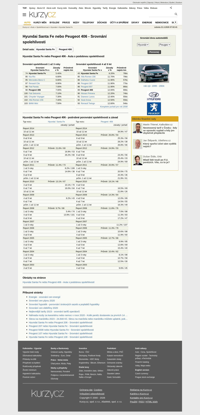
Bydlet (172, 2)
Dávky (135, 22)
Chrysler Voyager (36, 96)
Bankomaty (63, 348)
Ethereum (101, 363)
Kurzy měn (62, 8)
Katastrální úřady (114, 359)
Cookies (98, 389)
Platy (69, 363)
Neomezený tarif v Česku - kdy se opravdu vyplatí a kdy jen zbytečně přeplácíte (160, 145)
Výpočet (37, 348)
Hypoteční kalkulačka (31, 373)
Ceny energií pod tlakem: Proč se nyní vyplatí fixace (160, 128)
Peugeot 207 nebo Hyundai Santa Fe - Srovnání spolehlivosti (60, 326)
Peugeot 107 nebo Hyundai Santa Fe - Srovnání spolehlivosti (60, 333)
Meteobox (164, 2)
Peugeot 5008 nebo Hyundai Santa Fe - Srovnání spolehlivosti (61, 329)
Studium (179, 2)
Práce (139, 8)
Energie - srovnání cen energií (44, 297)
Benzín (93, 374)
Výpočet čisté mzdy (31, 352)
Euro (63, 356)
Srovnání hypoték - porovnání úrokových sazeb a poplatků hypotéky (64, 304)
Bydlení (54, 22)
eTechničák (146, 358)
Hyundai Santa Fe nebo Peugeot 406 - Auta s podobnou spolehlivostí (59, 282)
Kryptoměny (84, 363)
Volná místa (63, 360)
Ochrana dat (86, 389)
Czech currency (141, 373)
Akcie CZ (41, 8)
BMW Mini (33, 103)
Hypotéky (97, 8)
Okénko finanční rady (144, 119)
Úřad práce (55, 363)
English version (142, 370)
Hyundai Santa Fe (45, 49)
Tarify (105, 8)
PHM (87, 374)
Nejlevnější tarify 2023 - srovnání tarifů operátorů (54, 311)
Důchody (54, 379)
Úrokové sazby (57, 352)
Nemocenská (56, 371)
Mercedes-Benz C (37, 80)
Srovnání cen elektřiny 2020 (43, 308)
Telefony (88, 22)
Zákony (132, 8)
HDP (92, 359)
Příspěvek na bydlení (31, 363)
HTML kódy (152, 401)
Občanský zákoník (114, 366)
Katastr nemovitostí (115, 356)
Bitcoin (88, 8)
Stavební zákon (113, 373)
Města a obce (112, 352)
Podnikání (111, 348)
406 (111, 121)
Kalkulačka (123, 8)
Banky (53, 348)
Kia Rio (32, 76)
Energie (112, 8)
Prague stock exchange (145, 377)
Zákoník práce (113, 370)
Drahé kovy (84, 367)
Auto (33, 27)
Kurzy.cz (26, 27)
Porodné (66, 371)
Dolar (68, 356)
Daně (109, 377)
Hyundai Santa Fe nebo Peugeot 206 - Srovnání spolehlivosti (60, 322)
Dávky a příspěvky (59, 368)
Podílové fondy (94, 356)
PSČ (121, 352)
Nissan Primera (88, 93)
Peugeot (104, 121)
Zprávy (32, 8)
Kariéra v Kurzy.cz (139, 393)
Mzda (63, 363)
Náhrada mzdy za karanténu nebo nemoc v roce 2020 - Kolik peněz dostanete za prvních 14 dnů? (78, 315)
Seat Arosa (86, 100)
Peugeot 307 (86, 83)
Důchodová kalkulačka (32, 356)
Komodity (72, 8)
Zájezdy (150, 2)
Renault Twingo (88, 103)
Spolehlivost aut (42, 27)
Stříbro (100, 371)
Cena (143, 352)
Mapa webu (145, 366)
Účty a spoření (119, 22)
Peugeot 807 (86, 86)
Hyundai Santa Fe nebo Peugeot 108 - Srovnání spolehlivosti (60, 337)
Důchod (102, 22)
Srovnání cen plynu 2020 (42, 300)
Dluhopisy (83, 356)
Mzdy (76, 22)
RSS (141, 401)
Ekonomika (83, 359)
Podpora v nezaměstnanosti (62, 375)
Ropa (81, 374)
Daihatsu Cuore (88, 80)
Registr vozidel (141, 356)
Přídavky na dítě (29, 359)
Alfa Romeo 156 (36, 100)
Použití (133, 401)
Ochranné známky (114, 363)
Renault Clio (34, 83)
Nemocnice (162, 22)
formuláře (116, 377)
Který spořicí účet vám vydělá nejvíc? (159, 160)
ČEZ (87, 352)
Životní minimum (29, 370)
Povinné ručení (29, 377)
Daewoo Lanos (88, 96)
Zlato (81, 8)
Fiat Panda (34, 86)
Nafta (99, 374)
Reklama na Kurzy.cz (141, 389)
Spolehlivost (151, 352)
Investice (83, 348)
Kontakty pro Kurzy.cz (141, 397)
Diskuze (153, 8)
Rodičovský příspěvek (32, 366)
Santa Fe (61, 121)
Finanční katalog (142, 362)
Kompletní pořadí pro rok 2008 (114, 106)
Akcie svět (51, 8)
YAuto (157, 2)
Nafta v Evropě (85, 377)
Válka (146, 8)
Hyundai (51, 121)
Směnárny (55, 356)
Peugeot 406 (65, 49)
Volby (137, 366)
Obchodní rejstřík (139, 2)
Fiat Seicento (35, 93)
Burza (81, 352)
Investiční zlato (90, 371)
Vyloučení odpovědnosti (92, 393)
